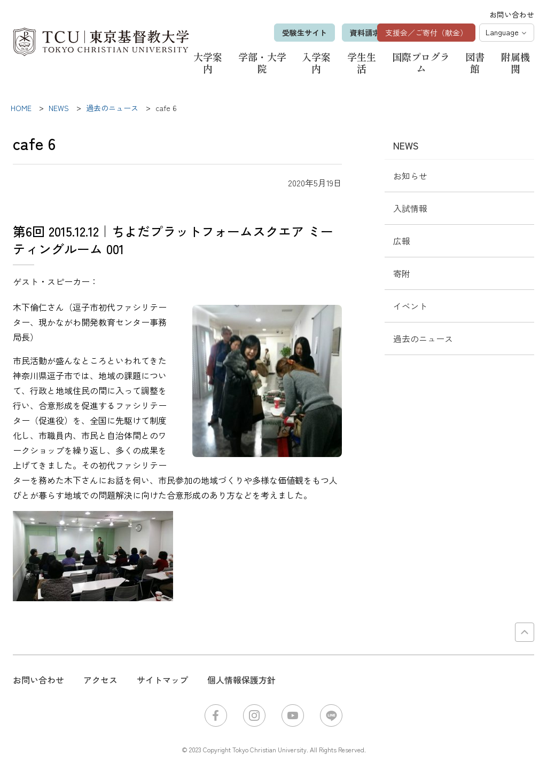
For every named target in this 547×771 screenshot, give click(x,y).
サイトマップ (162, 679)
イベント (410, 306)
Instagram (254, 715)
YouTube (293, 715)
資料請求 (347, 32)
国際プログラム (421, 62)
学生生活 (361, 62)
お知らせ (410, 175)
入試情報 (410, 208)
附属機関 (515, 62)
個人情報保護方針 (241, 679)
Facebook (216, 715)
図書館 (475, 62)
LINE (331, 715)
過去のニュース (423, 338)
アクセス (100, 679)
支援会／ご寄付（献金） (426, 32)
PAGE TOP (524, 632)
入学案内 (316, 62)
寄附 (401, 273)
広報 (401, 240)
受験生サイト (286, 32)
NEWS (406, 145)
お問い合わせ (511, 14)
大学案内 (207, 62)
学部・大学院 (262, 62)
